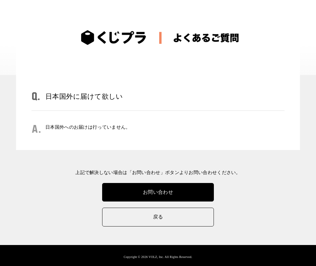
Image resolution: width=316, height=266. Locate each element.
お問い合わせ (158, 192)
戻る (158, 216)
